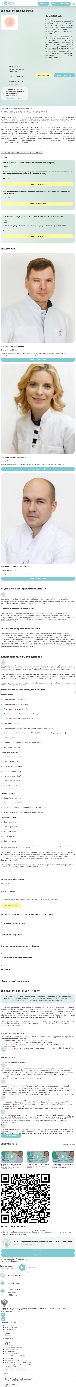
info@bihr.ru (14, 1283)
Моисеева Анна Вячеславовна (13, 457)
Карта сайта (9, 1339)
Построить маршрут (8, 1261)
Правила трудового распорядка (18, 1364)
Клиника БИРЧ (11, 1327)
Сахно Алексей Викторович (12, 346)
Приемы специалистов (14, 1348)
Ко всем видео (69, 1144)
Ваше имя (5, 884)
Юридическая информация (16, 1360)
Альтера (22, 1322)
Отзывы (8, 1335)
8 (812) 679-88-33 (14, 1275)
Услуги (7, 1342)
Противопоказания (35, 152)
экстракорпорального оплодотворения (20, 613)
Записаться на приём (64, 75)
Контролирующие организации (18, 1362)
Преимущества (8, 152)
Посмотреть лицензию (15, 98)
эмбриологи (26, 1008)
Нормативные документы (15, 1370)
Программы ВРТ (11, 1350)
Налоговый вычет (12, 1366)
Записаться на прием (38, 184)
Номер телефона (8, 891)
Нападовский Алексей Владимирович (17, 566)
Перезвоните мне (11, 906)
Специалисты (10, 1329)
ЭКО (6, 1344)
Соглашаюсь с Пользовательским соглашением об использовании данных (30, 899)
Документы (38, 1251)
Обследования (11, 1353)
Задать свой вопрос (11, 1136)
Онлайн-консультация (60, 3)
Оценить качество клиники (12, 1310)
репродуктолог (33, 598)
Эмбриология (10, 1351)
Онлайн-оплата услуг (13, 1368)
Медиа (7, 1333)
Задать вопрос (43, 75)
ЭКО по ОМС (10, 1346)
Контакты (8, 1337)
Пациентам (38, 1255)
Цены (7, 1331)
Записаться (43, 3)
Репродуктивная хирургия (15, 1355)
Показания (20, 152)
